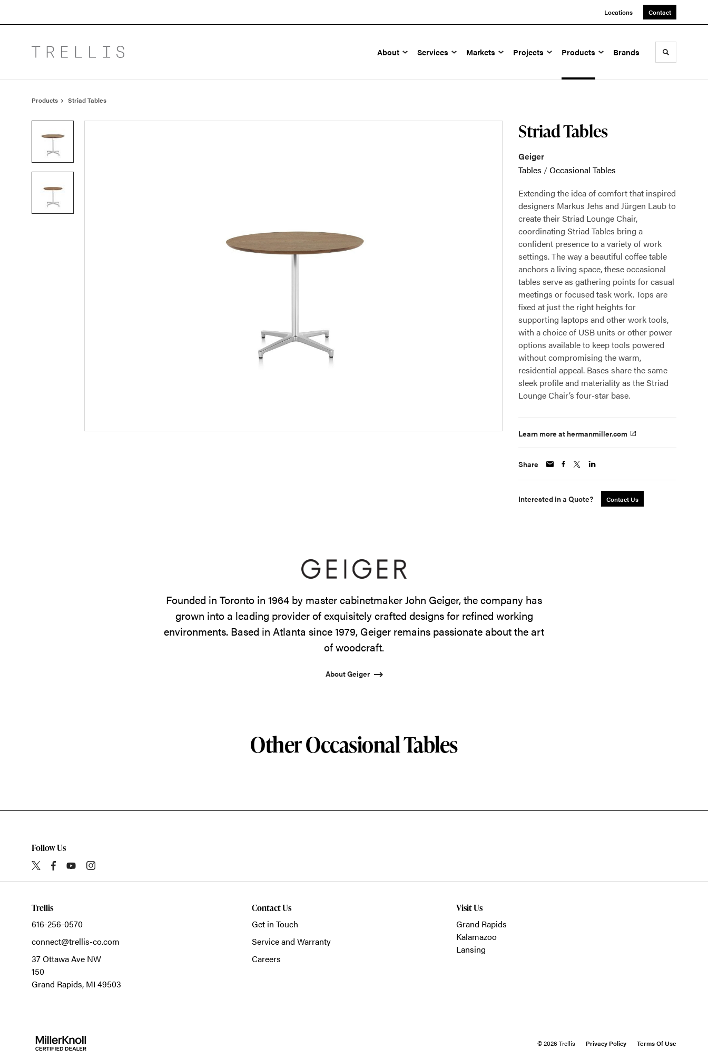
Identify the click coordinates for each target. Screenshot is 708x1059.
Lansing (471, 949)
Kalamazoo (476, 937)
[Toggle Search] (665, 52)
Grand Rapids (481, 924)
